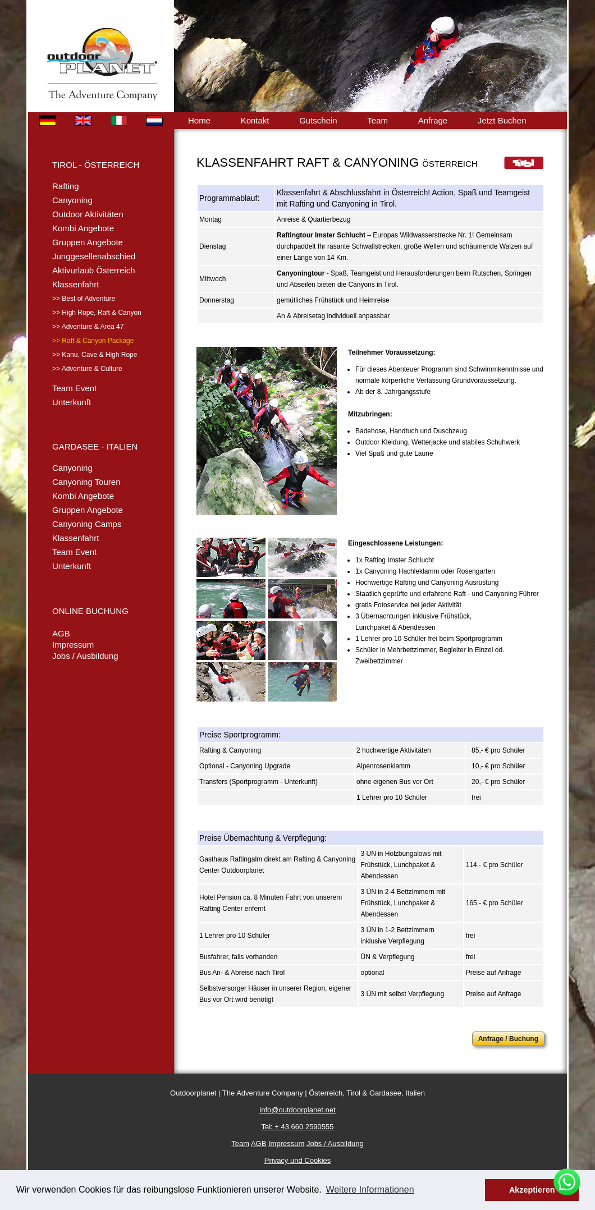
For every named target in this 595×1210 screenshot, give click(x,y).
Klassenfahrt (75, 284)
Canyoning (72, 200)
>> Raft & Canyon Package (93, 341)
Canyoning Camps (86, 524)
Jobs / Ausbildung (85, 656)
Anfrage (433, 120)
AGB (61, 633)
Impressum (73, 644)
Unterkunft (71, 402)
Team (377, 120)
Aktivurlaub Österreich (93, 270)
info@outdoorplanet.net (297, 1110)
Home (199, 120)
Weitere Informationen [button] (370, 1189)
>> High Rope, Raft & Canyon (96, 313)
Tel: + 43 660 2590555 (297, 1126)
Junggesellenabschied (93, 256)
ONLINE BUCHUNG (90, 611)
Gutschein (318, 120)
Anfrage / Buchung (508, 1039)
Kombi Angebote (83, 228)
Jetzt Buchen (502, 120)
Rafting (65, 186)
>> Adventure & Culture (87, 369)
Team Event (74, 388)
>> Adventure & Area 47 (87, 327)
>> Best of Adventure (83, 298)
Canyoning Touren (86, 482)
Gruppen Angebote (87, 242)
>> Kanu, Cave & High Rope (94, 355)
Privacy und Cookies (297, 1160)
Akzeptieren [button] (532, 1189)
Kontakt (255, 120)
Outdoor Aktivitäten (87, 214)
